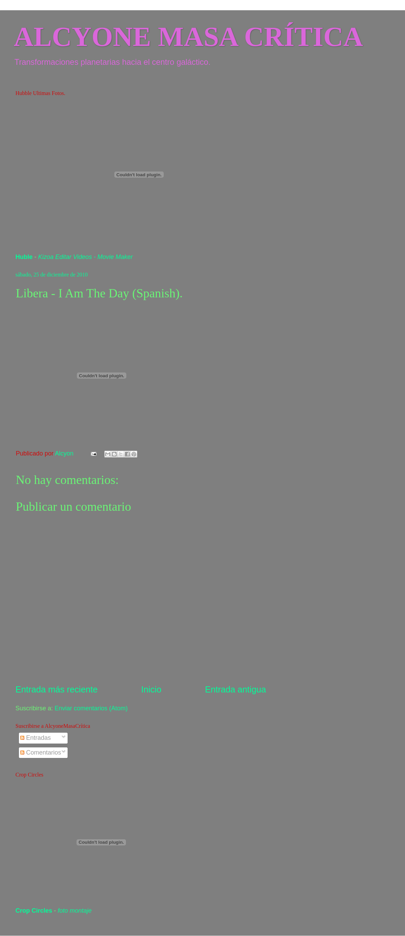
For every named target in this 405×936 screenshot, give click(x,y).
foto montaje (75, 910)
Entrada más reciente (56, 689)
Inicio (151, 689)
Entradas (35, 737)
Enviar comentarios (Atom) (91, 708)
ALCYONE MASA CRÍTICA (188, 37)
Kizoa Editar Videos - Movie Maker (85, 256)
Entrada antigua (235, 689)
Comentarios (40, 752)
